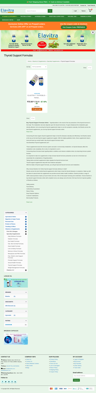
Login (75, 11)
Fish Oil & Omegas (12, 231)
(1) (15, 325)
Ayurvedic (8, 315)
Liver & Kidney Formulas (14, 248)
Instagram (12, 381)
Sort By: (28, 66)
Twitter (5, 381)
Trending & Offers (85, 16)
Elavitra (7, 296)
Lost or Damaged (55, 365)
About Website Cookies (32, 363)
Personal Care (72, 16)
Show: (85, 67)
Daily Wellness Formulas (14, 236)
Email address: (78, 372)
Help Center (29, 365)
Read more (29, 131)
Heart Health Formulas (14, 246)
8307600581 (16, 366)
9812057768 (9, 366)
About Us (28, 359)
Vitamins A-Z (10, 270)
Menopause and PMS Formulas (16, 253)
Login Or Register (79, 359)
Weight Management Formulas (16, 267)
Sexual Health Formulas (14, 262)
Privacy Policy (54, 359)
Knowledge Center (7, 20)
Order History (77, 365)
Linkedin (15, 381)
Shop (18, 20)
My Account (77, 361)
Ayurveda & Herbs (40, 16)
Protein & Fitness (26, 16)
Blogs (27, 367)
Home (29, 61)
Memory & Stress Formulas (15, 251)
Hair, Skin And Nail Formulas (15, 243)
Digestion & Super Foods (56, 16)
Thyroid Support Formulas (15, 265)
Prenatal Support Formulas (15, 260)
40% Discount (9, 305)
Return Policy (53, 367)
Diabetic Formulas (13, 239)
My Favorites (77, 363)
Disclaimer (53, 361)
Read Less (29, 202)
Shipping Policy (54, 369)
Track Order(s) (91, 5)
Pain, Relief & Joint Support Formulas (15, 256)
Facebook (2, 381)
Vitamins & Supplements (9, 16)
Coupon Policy (54, 371)
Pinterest (9, 381)
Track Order (77, 367)
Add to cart (38, 109)
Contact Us (83, 5)
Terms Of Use (54, 363)
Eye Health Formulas (13, 241)
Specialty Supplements (53, 61)
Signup (83, 11)
